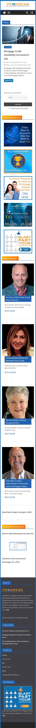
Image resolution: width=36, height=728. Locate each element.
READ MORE (10, 311)
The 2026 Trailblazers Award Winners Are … (16, 631)
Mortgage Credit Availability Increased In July (16, 55)
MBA (29, 65)
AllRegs (7, 65)
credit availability (18, 65)
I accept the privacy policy (18, 108)
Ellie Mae (25, 65)
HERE (29, 512)
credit (11, 65)
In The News (8, 47)
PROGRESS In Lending (21, 62)
